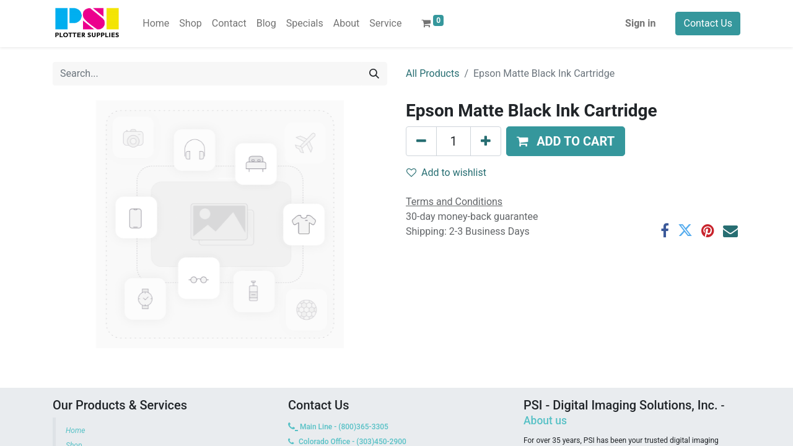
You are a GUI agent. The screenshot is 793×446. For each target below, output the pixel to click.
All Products (432, 73)
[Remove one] (421, 141)
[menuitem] (156, 23)
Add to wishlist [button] (446, 172)
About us (545, 420)
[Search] (374, 73)
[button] (565, 141)
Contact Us (707, 23)
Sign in (640, 23)
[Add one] (485, 141)
